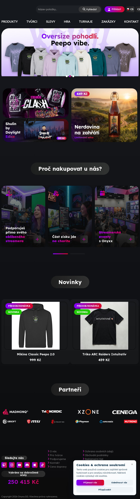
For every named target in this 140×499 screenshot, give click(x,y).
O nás (53, 451)
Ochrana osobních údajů (99, 451)
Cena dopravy (58, 467)
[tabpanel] (23, 216)
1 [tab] (54, 254)
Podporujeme (58, 459)
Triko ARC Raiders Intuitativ (104, 354)
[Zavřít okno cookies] (132, 464)
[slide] (70, 55)
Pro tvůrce (56, 455)
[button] (130, 9)
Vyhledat (91, 9)
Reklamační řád (94, 459)
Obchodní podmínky (96, 455)
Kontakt (55, 463)
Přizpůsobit (104, 489)
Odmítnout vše (119, 482)
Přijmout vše (90, 482)
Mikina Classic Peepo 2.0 (36, 354)
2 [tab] (71, 254)
